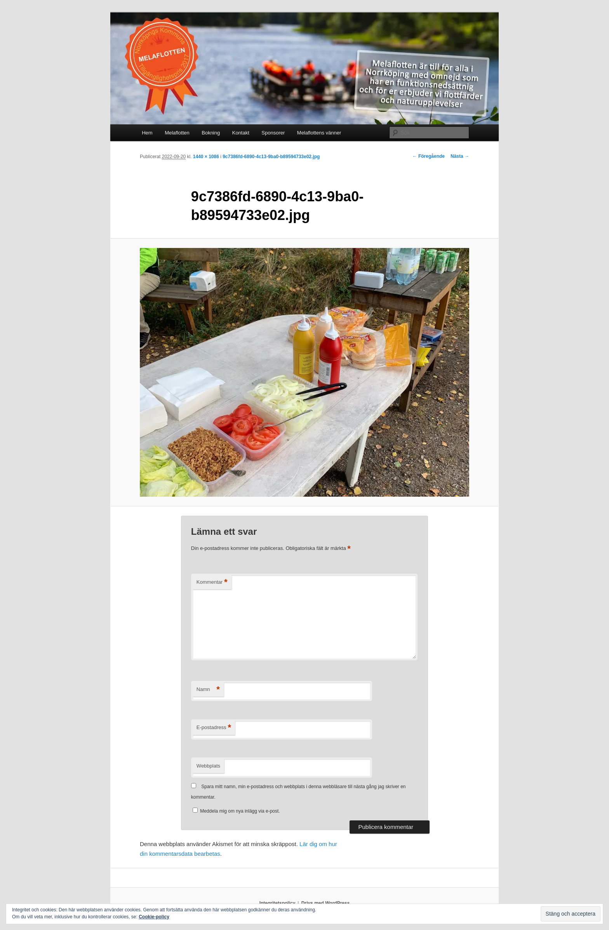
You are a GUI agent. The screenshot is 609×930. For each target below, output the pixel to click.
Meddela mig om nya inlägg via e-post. (240, 811)
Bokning (211, 133)
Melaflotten (177, 133)
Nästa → (460, 156)
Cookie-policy (154, 917)
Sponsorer (273, 133)
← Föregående (428, 156)
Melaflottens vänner (319, 133)
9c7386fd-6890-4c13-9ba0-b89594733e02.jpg (271, 156)
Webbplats (208, 766)
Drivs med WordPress (325, 903)
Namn (208, 689)
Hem (147, 133)
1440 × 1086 (206, 156)
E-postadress (214, 727)
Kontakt (240, 133)
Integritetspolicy (277, 903)
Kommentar (212, 582)
